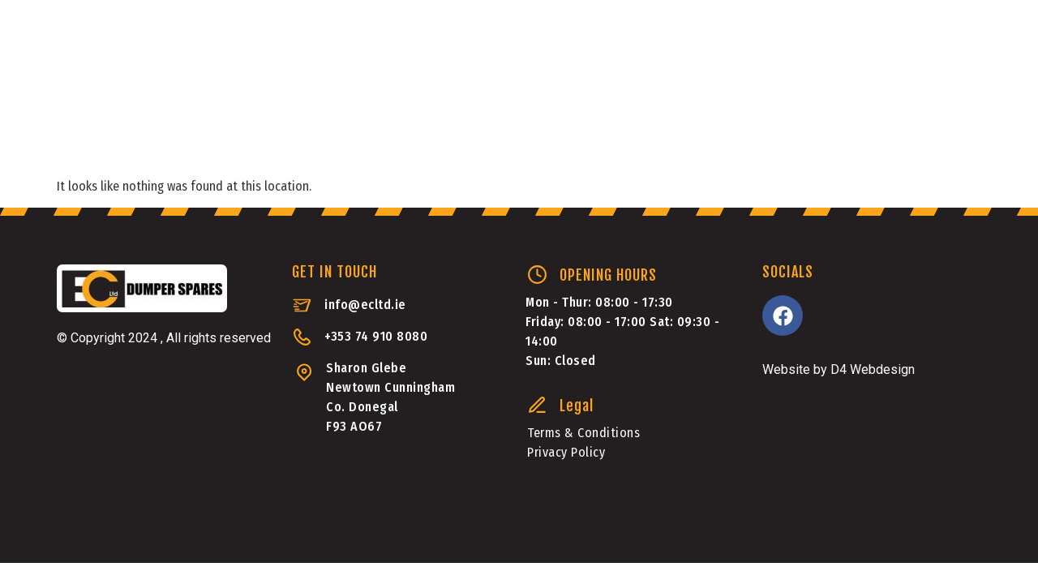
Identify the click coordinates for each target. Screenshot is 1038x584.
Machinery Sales (510, 121)
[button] (897, 117)
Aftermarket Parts (347, 121)
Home (101, 121)
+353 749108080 (906, 54)
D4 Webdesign (872, 369)
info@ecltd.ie (365, 304)
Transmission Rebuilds (159, 170)
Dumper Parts (194, 121)
